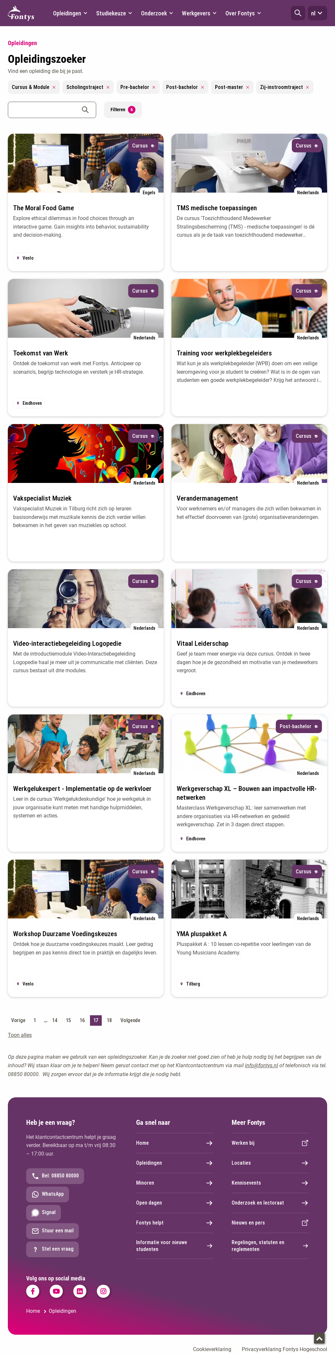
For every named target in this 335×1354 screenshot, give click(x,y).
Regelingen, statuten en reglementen (270, 1245)
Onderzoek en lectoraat (270, 1203)
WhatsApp (47, 1194)
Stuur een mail (52, 1231)
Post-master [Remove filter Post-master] (232, 87)
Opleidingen (174, 1163)
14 (54, 1020)
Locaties (270, 1163)
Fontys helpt (174, 1223)
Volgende (130, 1020)
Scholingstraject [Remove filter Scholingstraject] (88, 87)
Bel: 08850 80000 (55, 1176)
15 (68, 1020)
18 (109, 1020)
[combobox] (52, 110)
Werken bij (270, 1143)
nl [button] (317, 13)
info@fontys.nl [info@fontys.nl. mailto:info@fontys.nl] (261, 1065)
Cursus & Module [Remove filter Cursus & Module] (34, 87)
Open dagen (174, 1203)
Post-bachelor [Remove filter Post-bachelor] (185, 87)
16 (81, 1020)
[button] (298, 13)
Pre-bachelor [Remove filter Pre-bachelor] (138, 87)
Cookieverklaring (212, 1349)
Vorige (18, 1020)
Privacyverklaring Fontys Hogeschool (284, 1349)
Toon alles (20, 1035)
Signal (43, 1213)
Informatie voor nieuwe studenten (174, 1245)
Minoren (174, 1183)
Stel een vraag (52, 1249)
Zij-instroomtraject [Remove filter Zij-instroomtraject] (284, 87)
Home (174, 1143)
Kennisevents (270, 1183)
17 (95, 1020)
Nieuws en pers (270, 1223)
